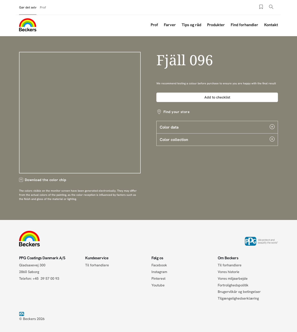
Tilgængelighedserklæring (238, 298)
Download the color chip (45, 179)
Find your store (176, 111)
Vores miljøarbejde (233, 278)
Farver (170, 24)
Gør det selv (27, 7)
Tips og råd (191, 24)
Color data (217, 127)
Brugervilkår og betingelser (239, 291)
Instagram (159, 271)
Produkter (216, 24)
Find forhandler (244, 24)
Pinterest (158, 278)
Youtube (158, 285)
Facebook (159, 265)
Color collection (217, 139)
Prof (43, 7)
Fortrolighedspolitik (233, 285)
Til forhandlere (97, 265)
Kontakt (271, 24)
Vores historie (228, 271)
